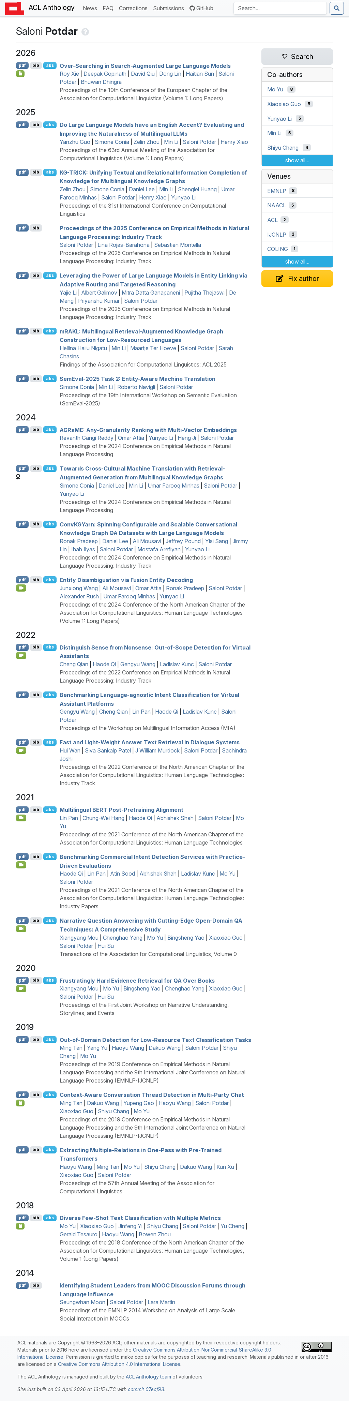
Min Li (171, 141)
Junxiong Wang (79, 588)
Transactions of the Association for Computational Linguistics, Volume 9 (148, 954)
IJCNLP (276, 234)
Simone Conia (112, 141)
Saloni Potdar (199, 141)
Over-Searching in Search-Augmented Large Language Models (145, 65)
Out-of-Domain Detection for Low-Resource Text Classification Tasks (155, 1039)
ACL (272, 220)
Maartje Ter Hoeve (153, 348)
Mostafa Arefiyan (159, 549)
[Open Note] (20, 1226)
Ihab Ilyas (83, 549)
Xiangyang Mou (79, 937)
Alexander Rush (79, 596)
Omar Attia (131, 437)
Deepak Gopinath (105, 73)
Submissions (170, 8)
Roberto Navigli (136, 387)
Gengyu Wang (137, 664)
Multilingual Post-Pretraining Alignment (121, 809)
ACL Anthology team (148, 1377)
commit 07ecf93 (146, 1389)
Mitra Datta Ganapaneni (151, 292)
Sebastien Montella (177, 244)
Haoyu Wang (128, 1047)
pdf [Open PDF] (22, 65)
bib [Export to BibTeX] (35, 65)
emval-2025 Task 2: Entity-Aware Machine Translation (137, 378)
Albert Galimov (99, 292)
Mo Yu (227, 873)
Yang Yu (97, 1047)
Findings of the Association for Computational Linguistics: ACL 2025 (143, 364)
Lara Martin (161, 1302)
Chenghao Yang (122, 937)
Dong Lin (170, 73)
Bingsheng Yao (185, 937)
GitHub (201, 8)
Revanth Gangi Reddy (86, 437)
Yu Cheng (232, 1226)
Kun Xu (225, 1166)
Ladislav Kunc (177, 664)
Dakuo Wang (165, 1047)
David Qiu (143, 73)
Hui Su (105, 945)
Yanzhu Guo (75, 141)
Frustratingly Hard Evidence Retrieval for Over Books (137, 980)
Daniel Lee (142, 189)
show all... (297, 160)
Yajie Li (68, 292)
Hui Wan (70, 750)
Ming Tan (71, 1047)
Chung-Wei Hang (103, 818)
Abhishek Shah (175, 818)
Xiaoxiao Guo (226, 937)
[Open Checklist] (20, 73)
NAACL (276, 205)
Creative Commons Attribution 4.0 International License (119, 1364)
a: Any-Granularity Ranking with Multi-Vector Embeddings (148, 429)
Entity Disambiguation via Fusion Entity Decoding (126, 580)
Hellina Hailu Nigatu (83, 348)
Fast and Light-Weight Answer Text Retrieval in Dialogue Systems (150, 742)
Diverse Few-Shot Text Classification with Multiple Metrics (140, 1217)
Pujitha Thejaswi (204, 292)
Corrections (134, 8)
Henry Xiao (234, 141)
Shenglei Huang (197, 189)
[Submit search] (337, 8)
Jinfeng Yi (130, 1226)
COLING (277, 248)
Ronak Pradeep (79, 541)
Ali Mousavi (147, 541)
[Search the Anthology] (280, 8)
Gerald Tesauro (78, 1234)
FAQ (109, 8)
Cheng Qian (74, 664)
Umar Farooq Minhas (173, 485)
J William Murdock (157, 750)
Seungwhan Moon (82, 1302)
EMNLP (276, 190)
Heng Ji (187, 437)
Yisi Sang (216, 541)
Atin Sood (122, 873)
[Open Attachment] (20, 1103)
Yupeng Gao (138, 1103)
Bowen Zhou (155, 1234)
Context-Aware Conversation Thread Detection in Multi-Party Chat (152, 1094)
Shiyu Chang (113, 1111)
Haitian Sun (200, 73)
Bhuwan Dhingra (101, 81)
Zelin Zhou (147, 141)
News (91, 8)
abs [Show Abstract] (50, 65)
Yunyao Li (183, 197)
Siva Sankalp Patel (108, 750)
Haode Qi (104, 664)
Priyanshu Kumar (99, 300)
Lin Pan (141, 711)
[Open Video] (21, 587)
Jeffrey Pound (183, 541)
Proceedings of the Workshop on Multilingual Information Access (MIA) (148, 728)
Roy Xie (69, 73)
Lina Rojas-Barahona (123, 244)
